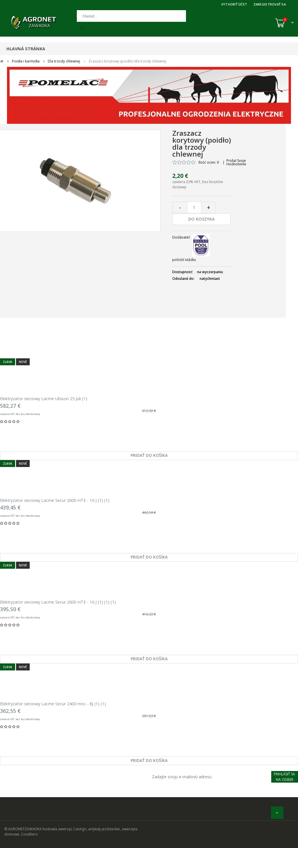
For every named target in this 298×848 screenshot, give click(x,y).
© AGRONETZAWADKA (23, 828)
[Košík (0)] (284, 22)
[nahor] (277, 812)
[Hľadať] (131, 16)
